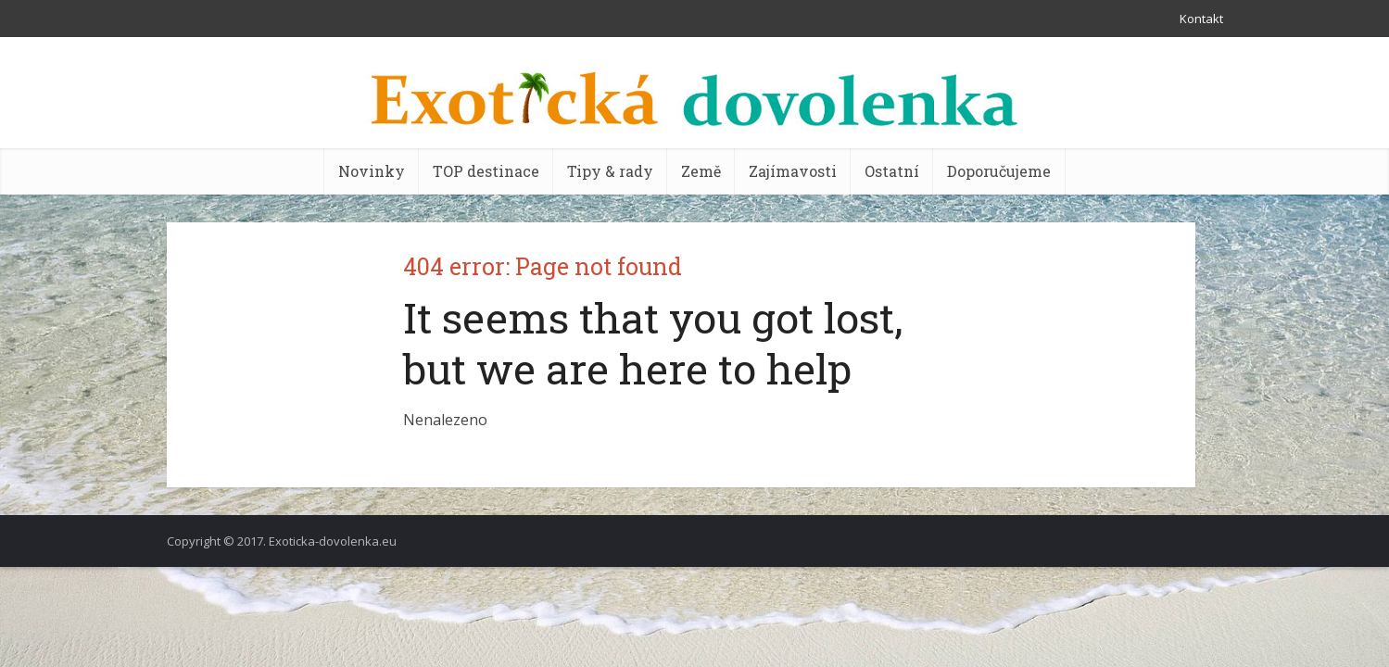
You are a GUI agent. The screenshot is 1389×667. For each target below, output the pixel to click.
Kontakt (1201, 18)
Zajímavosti (793, 171)
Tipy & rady (610, 171)
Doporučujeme (999, 171)
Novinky (371, 171)
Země (701, 171)
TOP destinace (486, 171)
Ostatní (892, 171)
